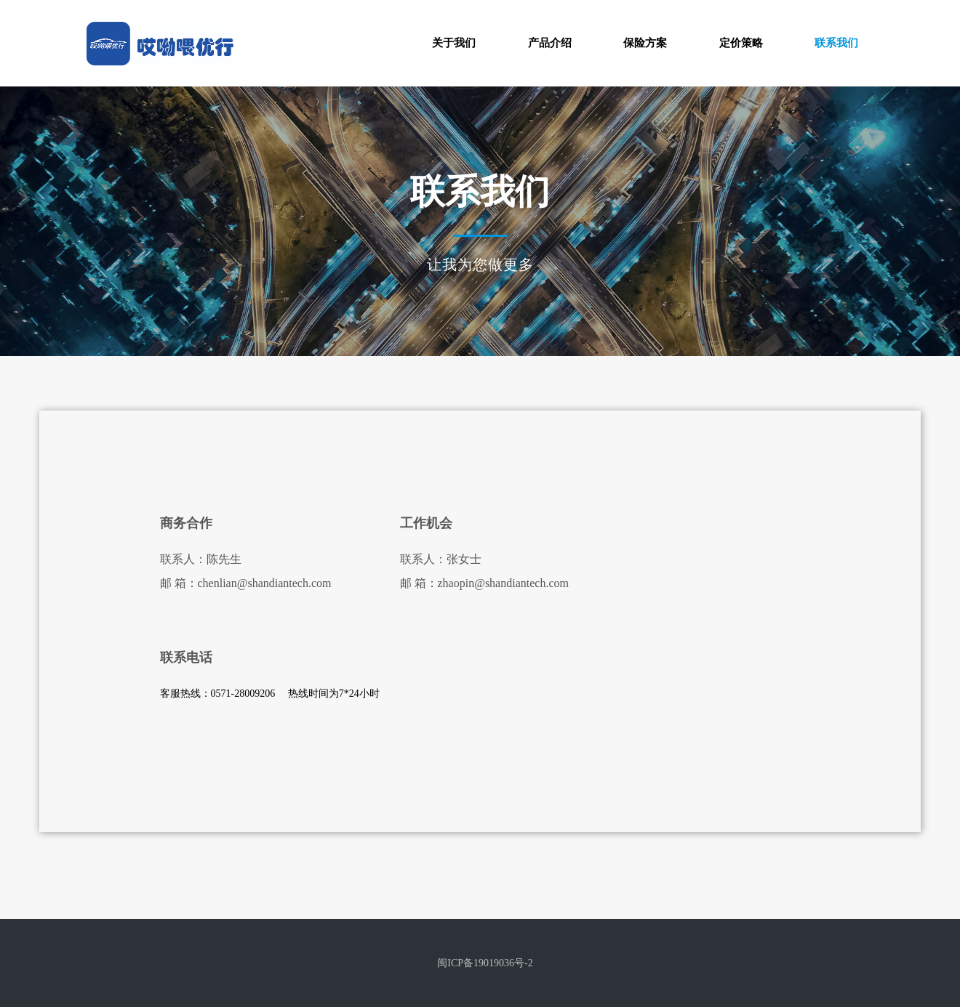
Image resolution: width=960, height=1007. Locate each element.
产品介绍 (550, 43)
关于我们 (454, 43)
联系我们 (836, 43)
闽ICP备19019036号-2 (484, 963)
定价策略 (741, 43)
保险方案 (645, 43)
